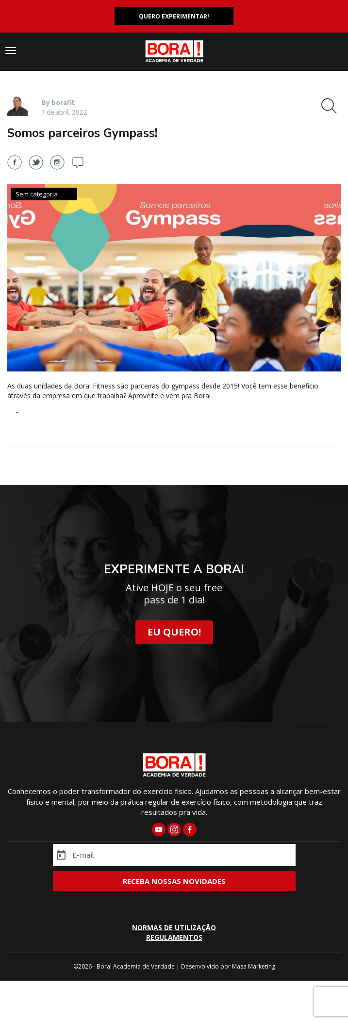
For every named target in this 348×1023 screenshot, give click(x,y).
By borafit (58, 102)
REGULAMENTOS (174, 937)
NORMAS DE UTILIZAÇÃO (174, 927)
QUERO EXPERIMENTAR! (174, 16)
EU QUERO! (174, 631)
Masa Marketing (253, 966)
